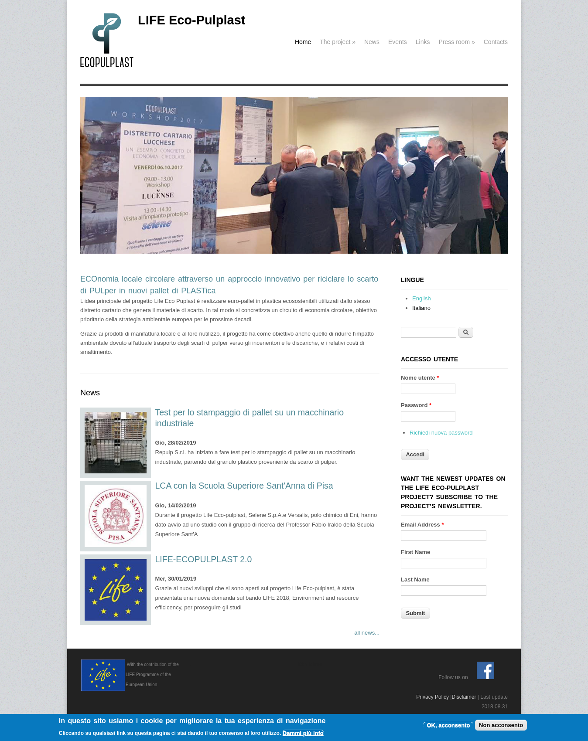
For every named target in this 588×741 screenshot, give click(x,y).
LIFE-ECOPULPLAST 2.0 (203, 559)
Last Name (415, 579)
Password (416, 405)
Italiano (421, 308)
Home (303, 41)
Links (423, 41)
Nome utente (420, 377)
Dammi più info (303, 734)
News (371, 41)
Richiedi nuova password (441, 432)
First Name (415, 552)
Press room (456, 41)
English (421, 298)
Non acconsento (501, 726)
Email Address (422, 524)
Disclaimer (463, 697)
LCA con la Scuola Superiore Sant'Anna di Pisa (244, 485)
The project (338, 41)
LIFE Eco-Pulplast (192, 20)
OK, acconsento (448, 726)
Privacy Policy (432, 697)
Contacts (496, 41)
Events (397, 41)
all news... (366, 632)
